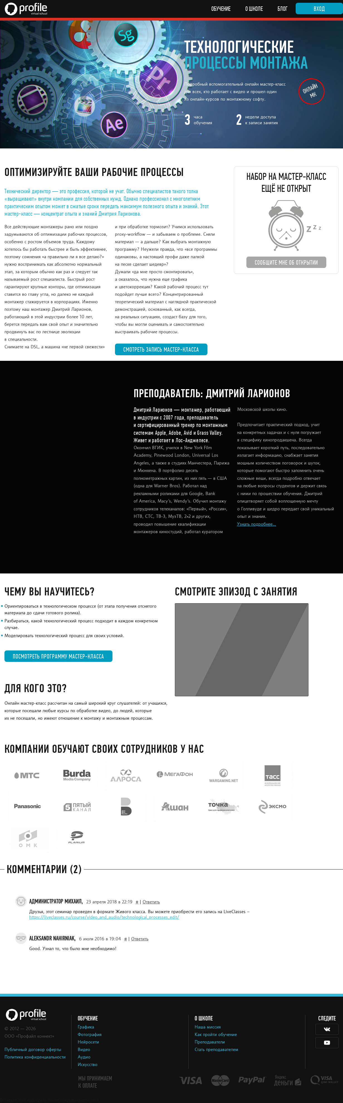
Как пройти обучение (216, 1035)
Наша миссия (208, 1027)
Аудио (84, 1057)
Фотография (90, 1035)
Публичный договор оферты (32, 1050)
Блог (283, 9)
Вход (319, 9)
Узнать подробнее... (256, 524)
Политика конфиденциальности (35, 1057)
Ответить (151, 902)
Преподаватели (210, 1042)
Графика (86, 1027)
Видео (84, 1050)
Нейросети (88, 1042)
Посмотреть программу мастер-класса (58, 656)
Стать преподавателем (216, 1050)
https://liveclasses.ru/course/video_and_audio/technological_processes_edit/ (104, 917)
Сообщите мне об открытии (286, 262)
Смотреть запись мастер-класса (161, 349)
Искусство (87, 1065)
